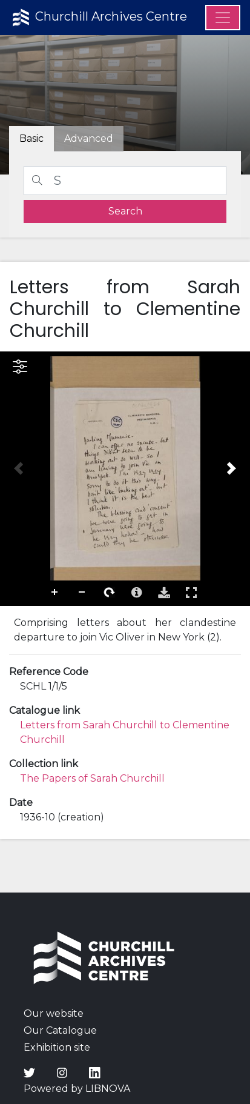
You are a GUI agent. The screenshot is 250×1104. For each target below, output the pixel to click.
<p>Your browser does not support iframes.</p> (125, 478)
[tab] (88, 138)
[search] (125, 211)
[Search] (125, 180)
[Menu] (222, 17)
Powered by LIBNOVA (77, 1088)
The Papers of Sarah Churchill (92, 778)
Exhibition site (57, 1047)
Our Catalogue (60, 1030)
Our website (54, 1013)
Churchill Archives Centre (98, 17)
